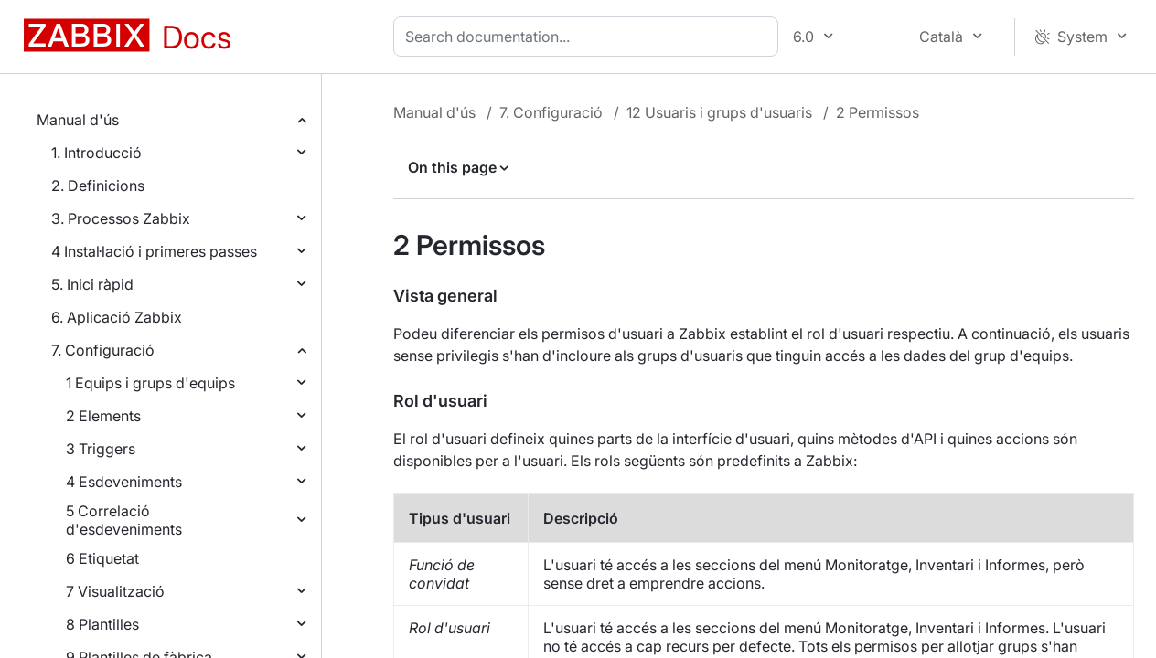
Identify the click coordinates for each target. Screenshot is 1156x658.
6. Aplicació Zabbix (116, 317)
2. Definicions (97, 185)
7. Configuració (103, 350)
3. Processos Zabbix (120, 218)
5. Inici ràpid (92, 284)
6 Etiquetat (102, 558)
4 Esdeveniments (124, 481)
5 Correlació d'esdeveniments (124, 520)
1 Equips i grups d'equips (150, 383)
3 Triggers (100, 449)
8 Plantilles (102, 624)
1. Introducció (96, 152)
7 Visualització (115, 591)
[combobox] (589, 36)
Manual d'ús (78, 120)
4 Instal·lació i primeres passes (154, 251)
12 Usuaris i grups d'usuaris (719, 112)
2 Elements (103, 416)
